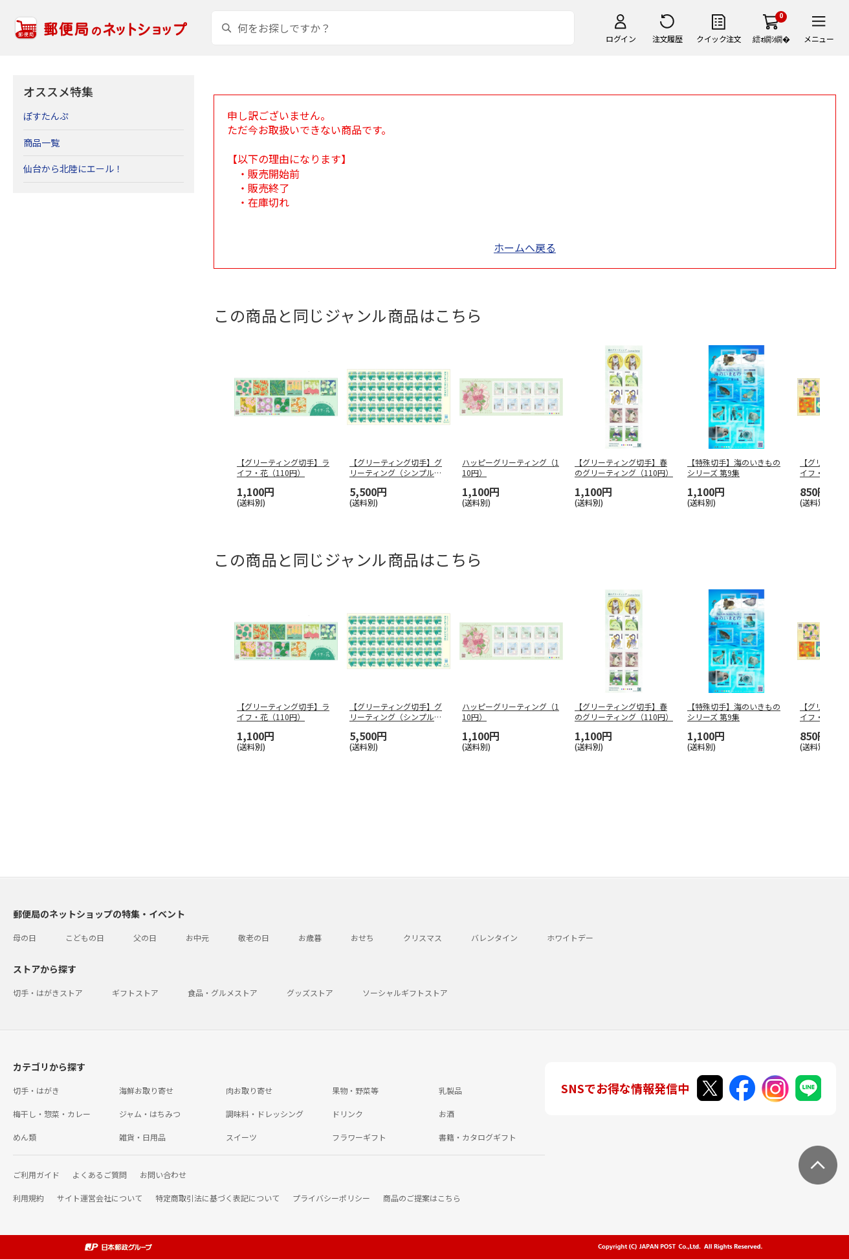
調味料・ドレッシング (264, 1113)
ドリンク (347, 1113)
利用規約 (28, 1197)
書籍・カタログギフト (477, 1136)
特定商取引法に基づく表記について (217, 1197)
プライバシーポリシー (331, 1197)
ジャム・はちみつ (150, 1113)
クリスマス (422, 937)
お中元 (197, 937)
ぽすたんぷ (46, 115)
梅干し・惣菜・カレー (52, 1113)
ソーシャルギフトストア (405, 992)
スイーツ (241, 1136)
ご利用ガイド (36, 1174)
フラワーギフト (359, 1136)
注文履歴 (667, 38)
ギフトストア (135, 992)
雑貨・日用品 (142, 1136)
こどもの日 (84, 937)
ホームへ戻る (525, 247)
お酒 (446, 1113)
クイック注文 (718, 38)
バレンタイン (494, 937)
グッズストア (310, 992)
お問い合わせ (163, 1174)
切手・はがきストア (48, 992)
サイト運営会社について (99, 1197)
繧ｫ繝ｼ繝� (771, 38)
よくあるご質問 (99, 1174)
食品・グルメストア (223, 992)
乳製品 (450, 1090)
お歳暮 (310, 937)
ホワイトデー (570, 937)
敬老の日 (253, 937)
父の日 (145, 937)
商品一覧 (41, 142)
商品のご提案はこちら (422, 1197)
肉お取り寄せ (249, 1090)
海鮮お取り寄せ (146, 1090)
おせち (362, 937)
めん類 (24, 1136)
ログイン (620, 38)
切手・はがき (36, 1090)
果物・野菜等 (355, 1090)
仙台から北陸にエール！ (73, 168)
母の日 (24, 937)
